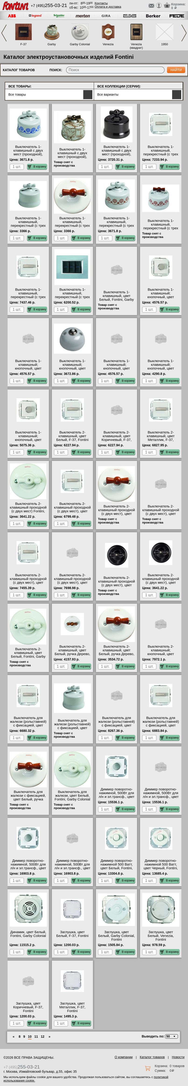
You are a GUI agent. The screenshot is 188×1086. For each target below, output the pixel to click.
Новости (178, 1057)
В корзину (37, 166)
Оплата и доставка (108, 6)
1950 (164, 44)
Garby (52, 44)
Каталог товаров (152, 1057)
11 (36, 1036)
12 (43, 1036)
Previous (4, 33)
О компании (123, 1057)
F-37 (23, 44)
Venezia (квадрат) (136, 45)
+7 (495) (49, 6)
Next (184, 33)
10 (30, 1036)
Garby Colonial (80, 44)
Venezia (108, 44)
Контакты (101, 3)
